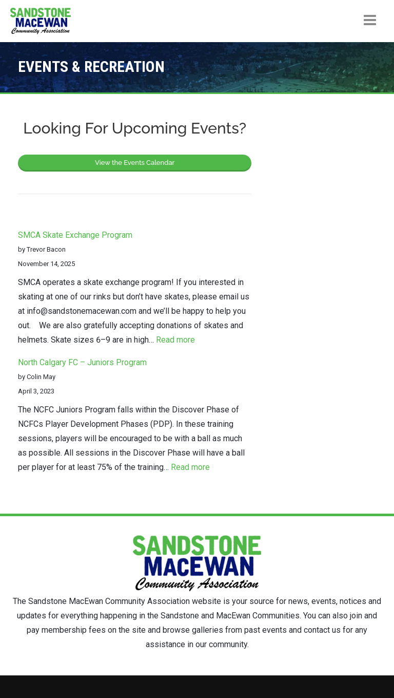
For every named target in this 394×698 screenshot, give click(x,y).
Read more (175, 340)
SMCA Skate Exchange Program (75, 235)
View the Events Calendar (134, 162)
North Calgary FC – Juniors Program (82, 362)
